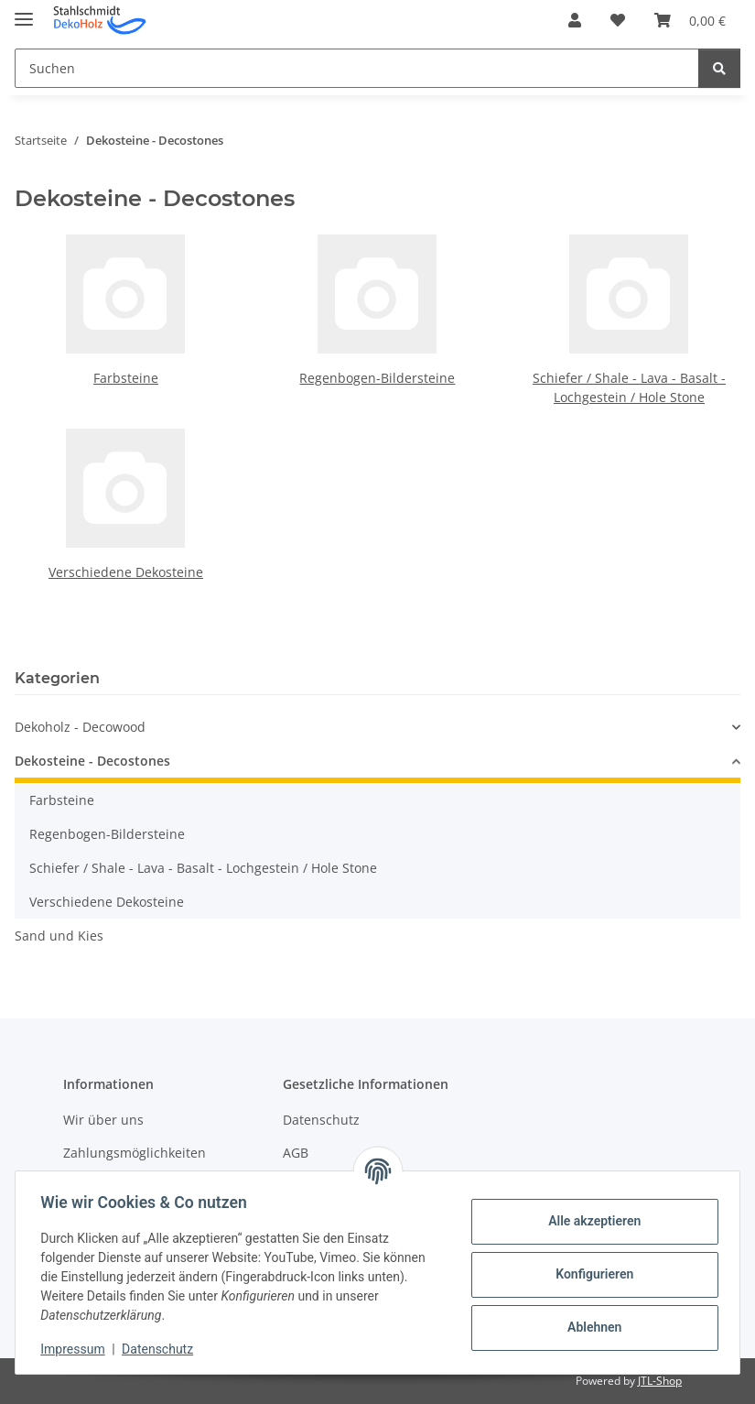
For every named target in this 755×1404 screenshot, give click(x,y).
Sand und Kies (59, 935)
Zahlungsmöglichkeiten (134, 1152)
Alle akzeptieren (590, 1221)
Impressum (77, 1349)
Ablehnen (590, 1327)
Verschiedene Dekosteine (126, 572)
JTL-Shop (660, 1380)
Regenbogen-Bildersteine (377, 377)
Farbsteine (125, 377)
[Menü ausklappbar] (24, 11)
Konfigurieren (590, 1274)
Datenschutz (162, 1349)
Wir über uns (103, 1119)
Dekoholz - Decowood (80, 726)
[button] (575, 20)
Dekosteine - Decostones (92, 760)
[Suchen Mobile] (357, 68)
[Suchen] (719, 68)
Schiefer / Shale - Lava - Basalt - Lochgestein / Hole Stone (203, 867)
